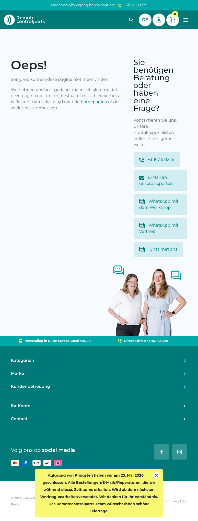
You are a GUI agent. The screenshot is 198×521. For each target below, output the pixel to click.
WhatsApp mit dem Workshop (159, 204)
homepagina (94, 101)
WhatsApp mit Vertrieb (159, 228)
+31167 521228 (135, 5)
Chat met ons (158, 249)
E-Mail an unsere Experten (156, 180)
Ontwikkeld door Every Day (164, 501)
